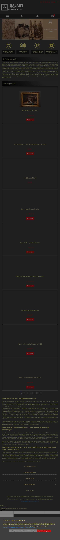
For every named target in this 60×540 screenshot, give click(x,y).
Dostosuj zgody (32, 531)
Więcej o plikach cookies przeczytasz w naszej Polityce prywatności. (19, 527)
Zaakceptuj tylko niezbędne (17, 531)
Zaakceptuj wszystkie (43, 531)
